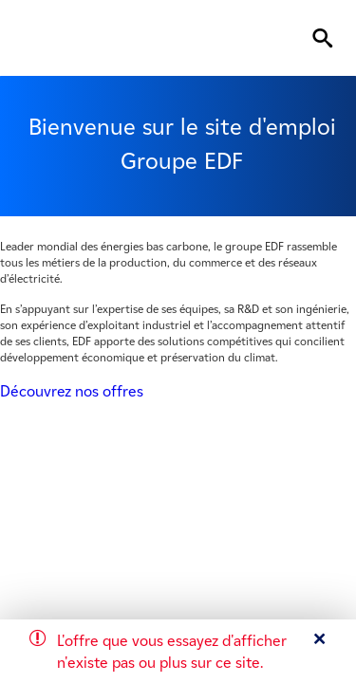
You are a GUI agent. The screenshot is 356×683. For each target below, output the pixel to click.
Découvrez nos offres (71, 391)
